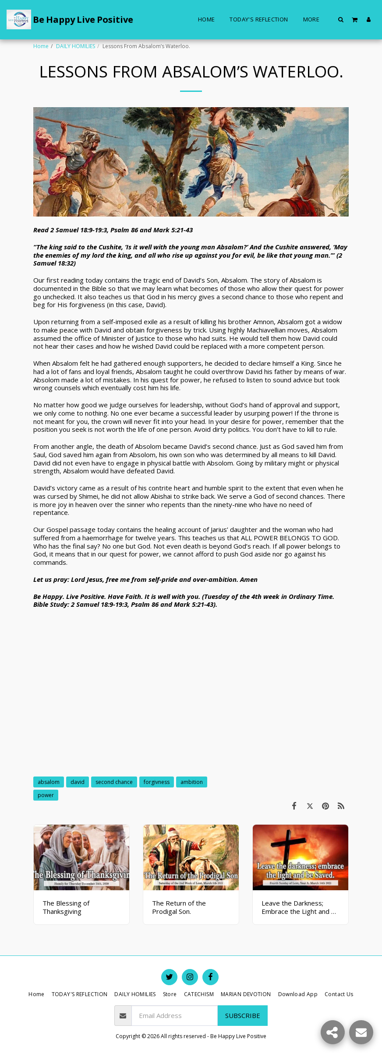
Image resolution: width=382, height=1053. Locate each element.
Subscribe (242, 1015)
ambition (191, 782)
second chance (114, 782)
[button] (341, 19)
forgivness (157, 782)
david (78, 782)
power (46, 795)
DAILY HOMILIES (75, 46)
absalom (49, 782)
